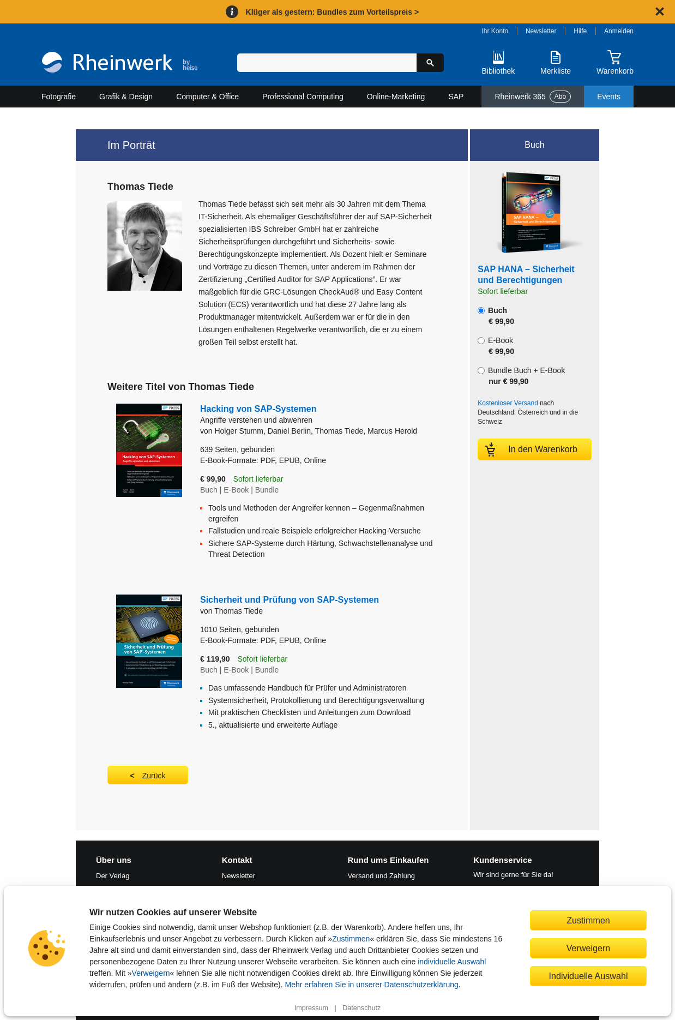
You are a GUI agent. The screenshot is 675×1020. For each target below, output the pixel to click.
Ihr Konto (495, 31)
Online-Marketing (396, 96)
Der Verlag (112, 876)
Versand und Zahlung (381, 876)
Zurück (154, 775)
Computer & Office (207, 96)
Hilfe (580, 31)
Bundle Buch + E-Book (521, 376)
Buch (496, 316)
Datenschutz (361, 1008)
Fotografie (58, 96)
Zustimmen (351, 938)
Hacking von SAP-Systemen (318, 414)
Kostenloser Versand (508, 403)
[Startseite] (119, 63)
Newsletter (541, 31)
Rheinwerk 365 (533, 97)
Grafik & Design (126, 96)
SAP (455, 96)
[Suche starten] (430, 62)
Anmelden (619, 31)
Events (608, 96)
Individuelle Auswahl (588, 976)
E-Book (496, 346)
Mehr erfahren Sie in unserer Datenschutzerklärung (371, 984)
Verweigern (151, 973)
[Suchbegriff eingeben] (327, 62)
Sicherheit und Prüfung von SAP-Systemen (289, 599)
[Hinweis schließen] (659, 11)
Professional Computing (302, 96)
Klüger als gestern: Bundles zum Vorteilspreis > (332, 12)
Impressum (311, 1008)
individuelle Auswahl (452, 961)
